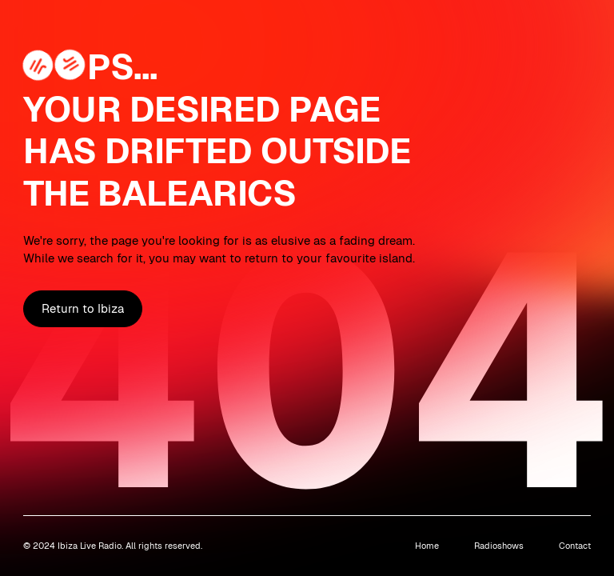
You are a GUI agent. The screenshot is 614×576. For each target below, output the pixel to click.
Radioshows (499, 545)
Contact (575, 545)
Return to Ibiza (83, 308)
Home (427, 545)
